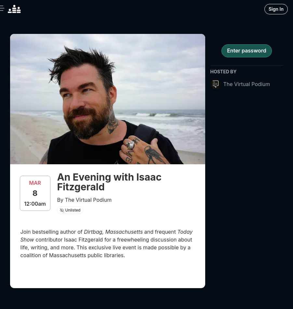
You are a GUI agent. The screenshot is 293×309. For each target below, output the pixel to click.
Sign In (276, 9)
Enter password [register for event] (246, 50)
